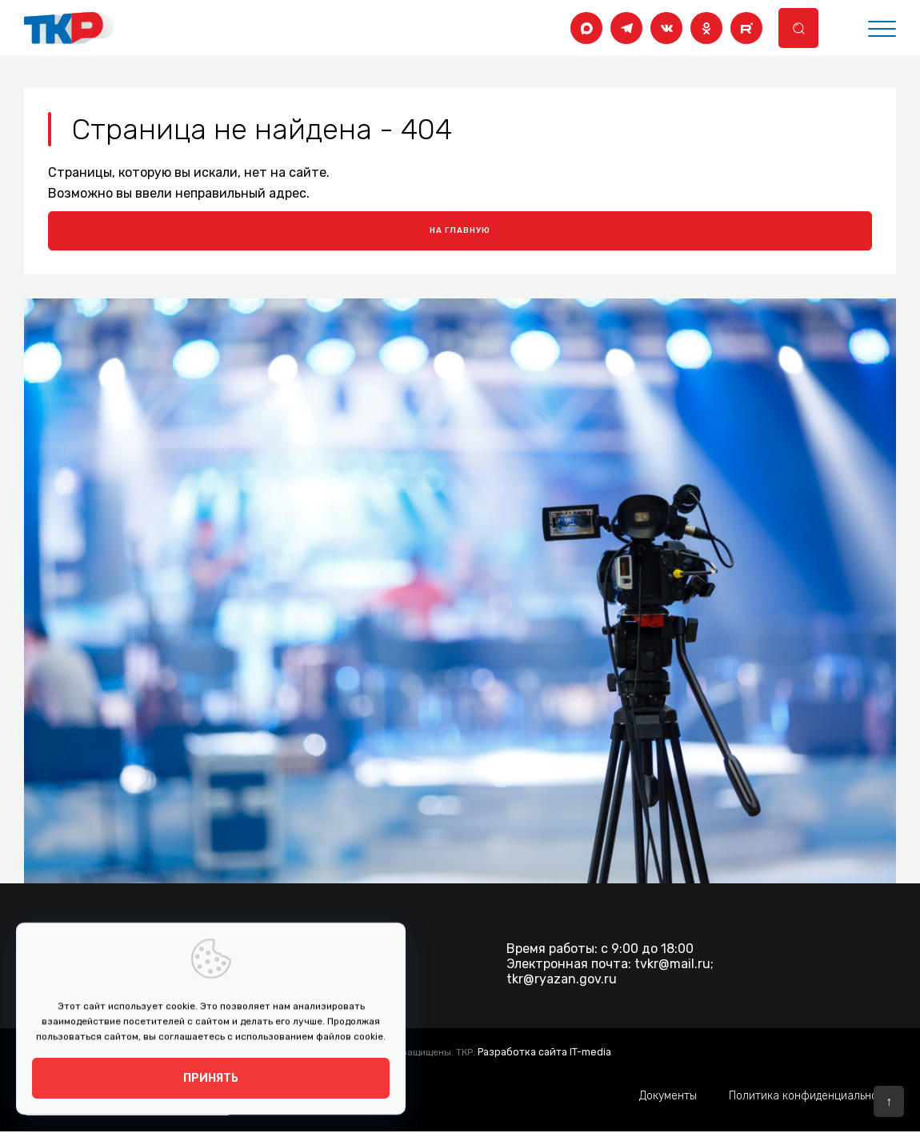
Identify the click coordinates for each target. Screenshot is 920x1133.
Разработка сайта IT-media (544, 1053)
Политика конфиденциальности (812, 1097)
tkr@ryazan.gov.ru (561, 980)
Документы (668, 1097)
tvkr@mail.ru (672, 965)
